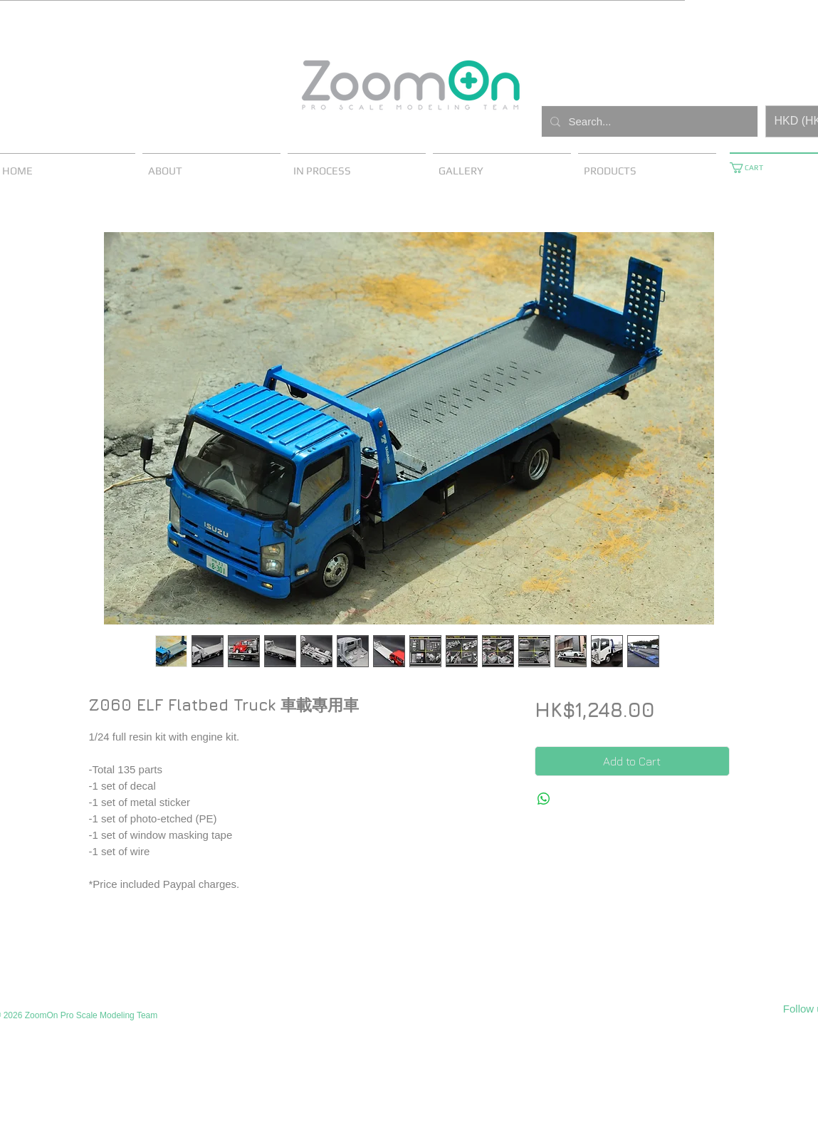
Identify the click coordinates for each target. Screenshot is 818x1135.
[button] (752, 167)
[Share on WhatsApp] (543, 798)
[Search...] (648, 121)
